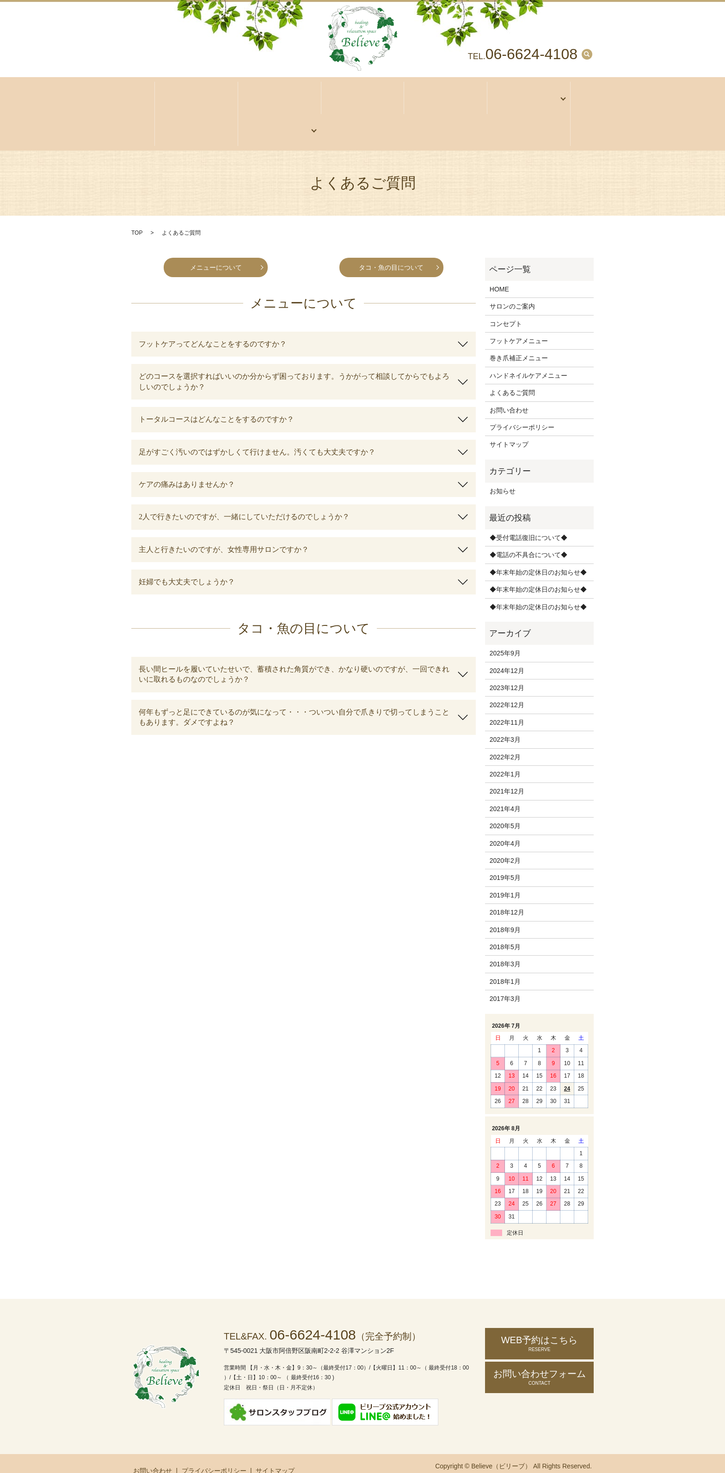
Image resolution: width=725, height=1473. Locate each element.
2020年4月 (505, 825)
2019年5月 (505, 860)
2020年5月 (505, 808)
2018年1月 (505, 964)
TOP (136, 215)
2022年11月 (507, 705)
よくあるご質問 (512, 375)
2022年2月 (505, 739)
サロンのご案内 (279, 94)
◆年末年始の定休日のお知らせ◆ (538, 554)
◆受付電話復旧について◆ (528, 520)
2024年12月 (507, 653)
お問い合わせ (509, 392)
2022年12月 (507, 687)
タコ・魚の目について (391, 249)
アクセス (362, 94)
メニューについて (216, 249)
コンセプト (445, 94)
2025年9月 (505, 635)
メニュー (525, 94)
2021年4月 (505, 791)
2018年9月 (505, 911)
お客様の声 (196, 117)
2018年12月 (507, 894)
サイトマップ (509, 426)
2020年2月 (505, 843)
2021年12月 (507, 773)
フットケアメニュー (519, 323)
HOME (499, 271)
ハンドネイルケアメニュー (528, 358)
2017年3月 (505, 981)
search (587, 54)
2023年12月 (507, 670)
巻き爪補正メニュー (519, 340)
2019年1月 (505, 877)
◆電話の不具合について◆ (528, 537)
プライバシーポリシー (522, 409)
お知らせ (503, 473)
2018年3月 (505, 946)
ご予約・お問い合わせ (276, 117)
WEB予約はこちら (539, 1325)
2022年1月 (505, 756)
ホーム (196, 94)
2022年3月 (505, 722)
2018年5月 (505, 929)
